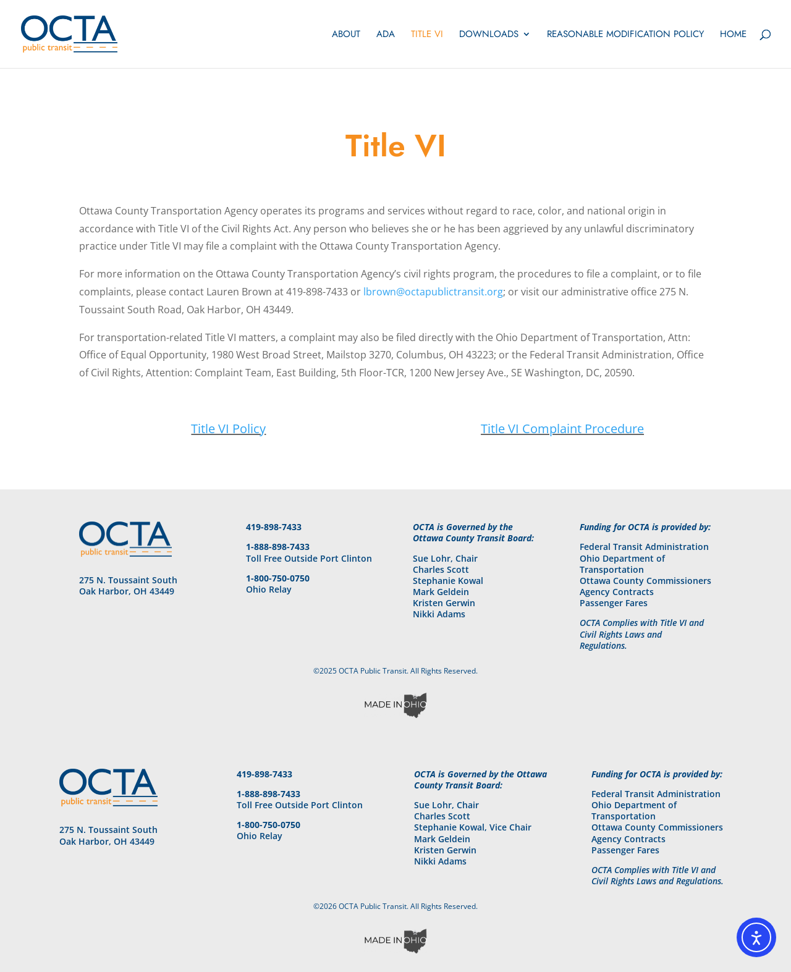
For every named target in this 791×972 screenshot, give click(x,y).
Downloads (488, 35)
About (346, 35)
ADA (385, 35)
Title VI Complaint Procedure (562, 428)
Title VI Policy (228, 428)
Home (733, 35)
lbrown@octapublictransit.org (433, 291)
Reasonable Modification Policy (625, 35)
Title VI (427, 35)
